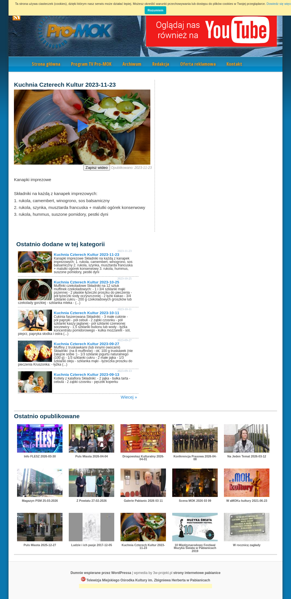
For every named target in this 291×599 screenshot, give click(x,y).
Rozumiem (155, 10)
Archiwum (131, 64)
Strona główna (46, 64)
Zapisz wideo (97, 167)
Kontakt (234, 64)
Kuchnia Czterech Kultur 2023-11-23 (86, 254)
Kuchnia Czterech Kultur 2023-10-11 (86, 313)
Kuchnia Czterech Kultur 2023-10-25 (86, 282)
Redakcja (160, 64)
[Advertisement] (145, 587)
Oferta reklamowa (198, 64)
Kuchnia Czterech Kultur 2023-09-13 (86, 374)
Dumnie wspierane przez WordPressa (100, 573)
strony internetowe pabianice (197, 573)
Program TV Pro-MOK (91, 64)
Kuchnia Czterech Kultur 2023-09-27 (86, 344)
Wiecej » (129, 397)
